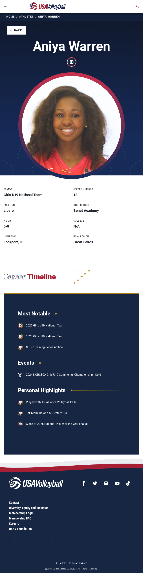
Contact (14, 502)
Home (10, 16)
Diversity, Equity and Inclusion (29, 508)
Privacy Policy (78, 562)
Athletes (26, 16)
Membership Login (21, 513)
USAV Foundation (20, 529)
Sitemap (61, 562)
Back (18, 30)
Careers (14, 523)
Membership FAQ (20, 518)
